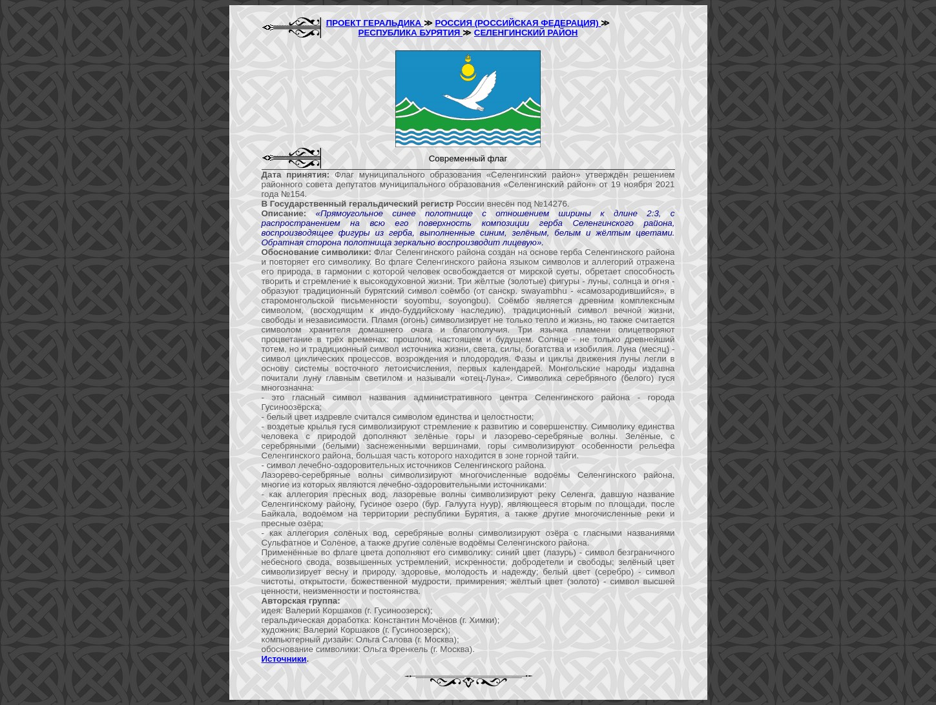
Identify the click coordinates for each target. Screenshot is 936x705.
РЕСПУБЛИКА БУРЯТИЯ (411, 32)
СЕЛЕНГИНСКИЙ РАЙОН (526, 32)
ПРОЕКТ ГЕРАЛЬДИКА (375, 23)
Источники (284, 659)
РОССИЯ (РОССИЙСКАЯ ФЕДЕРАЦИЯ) (518, 23)
